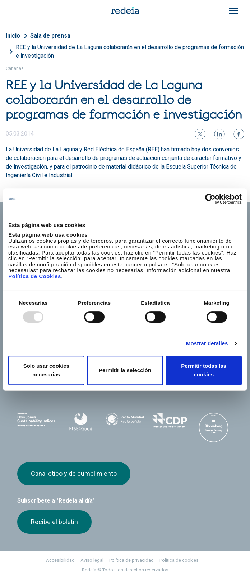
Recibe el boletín (54, 522)
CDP (169, 420)
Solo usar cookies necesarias (46, 370)
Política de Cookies (34, 276)
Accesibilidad (60, 560)
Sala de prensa (50, 35)
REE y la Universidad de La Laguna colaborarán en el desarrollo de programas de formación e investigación (130, 51)
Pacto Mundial (125, 420)
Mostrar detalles (207, 343)
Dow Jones (36, 420)
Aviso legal (91, 560)
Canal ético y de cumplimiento (74, 473)
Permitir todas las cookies (203, 370)
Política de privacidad (131, 560)
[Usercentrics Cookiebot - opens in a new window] (210, 199)
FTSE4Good (80, 422)
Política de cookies (179, 560)
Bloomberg (213, 427)
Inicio (13, 35)
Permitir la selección (125, 370)
